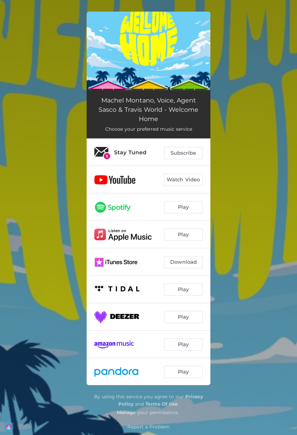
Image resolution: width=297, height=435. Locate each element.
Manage (126, 412)
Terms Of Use (161, 404)
